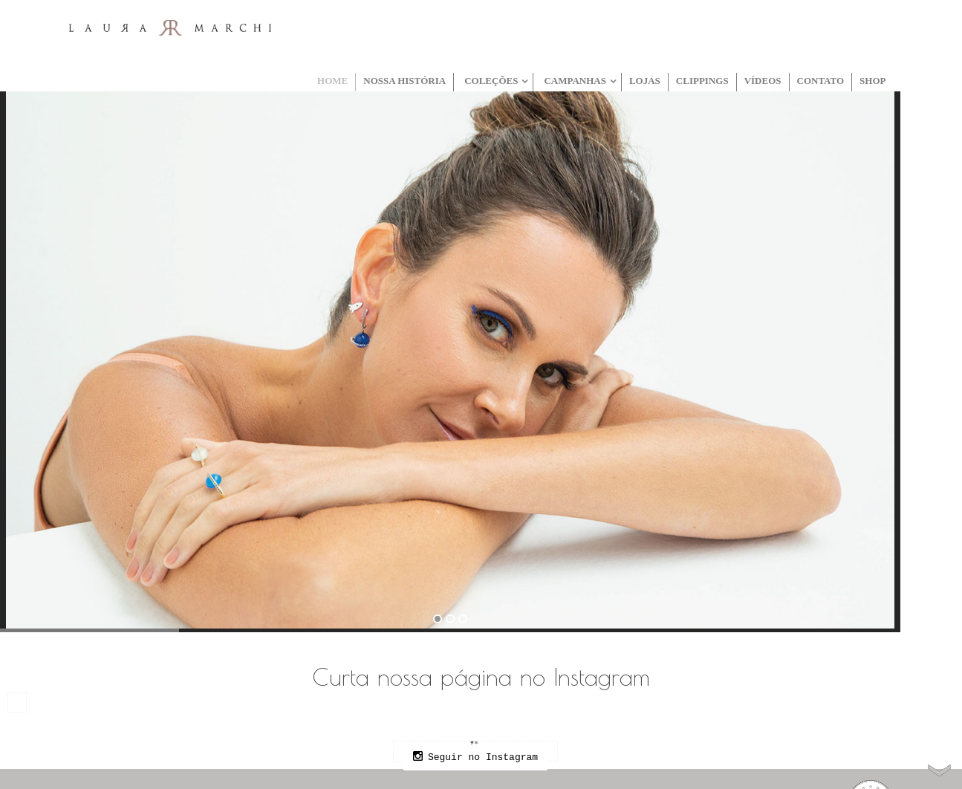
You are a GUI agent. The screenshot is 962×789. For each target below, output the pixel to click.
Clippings (702, 80)
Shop (872, 80)
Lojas (644, 80)
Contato (821, 80)
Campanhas (575, 80)
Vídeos (762, 80)
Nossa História (404, 80)
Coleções (491, 80)
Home (332, 80)
